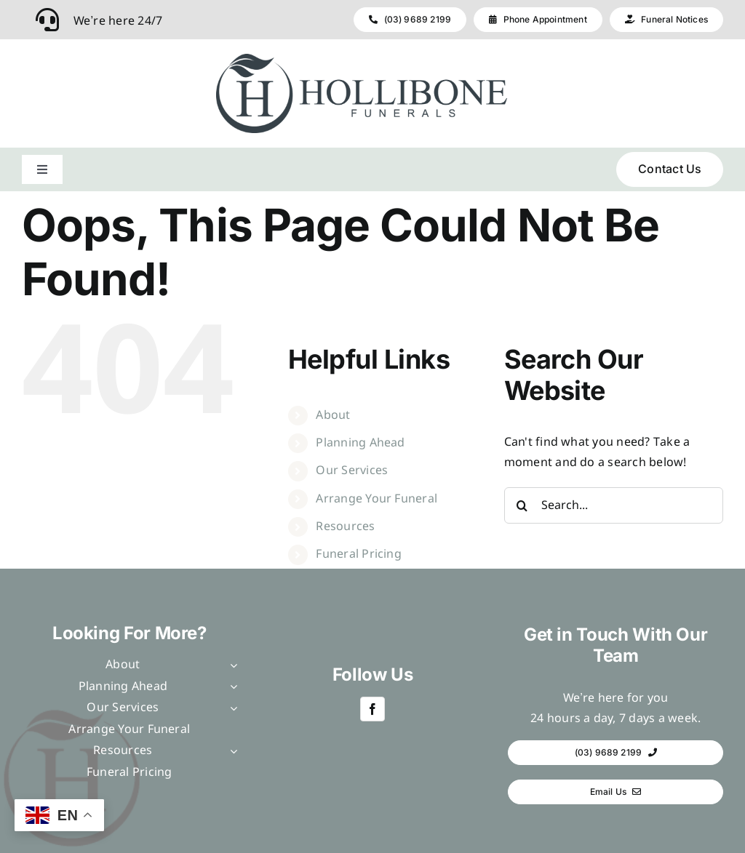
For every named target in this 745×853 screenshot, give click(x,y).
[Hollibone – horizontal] (361, 59)
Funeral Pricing (359, 554)
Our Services (352, 470)
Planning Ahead (360, 443)
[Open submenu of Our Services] (230, 708)
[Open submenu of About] (230, 665)
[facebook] (372, 709)
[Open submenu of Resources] (230, 751)
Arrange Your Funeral (376, 499)
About (333, 415)
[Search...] (613, 505)
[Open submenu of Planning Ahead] (230, 687)
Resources (345, 526)
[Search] (522, 505)
